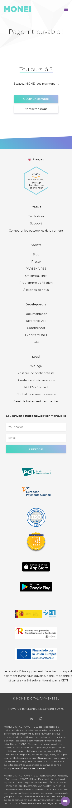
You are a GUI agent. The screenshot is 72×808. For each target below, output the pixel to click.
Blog (36, 254)
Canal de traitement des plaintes (36, 401)
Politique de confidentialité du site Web (25, 768)
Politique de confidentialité (36, 373)
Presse (36, 261)
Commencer (36, 328)
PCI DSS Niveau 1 (36, 387)
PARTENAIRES (36, 268)
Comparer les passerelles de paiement (36, 230)
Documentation (36, 314)
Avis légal (36, 366)
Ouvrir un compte (36, 99)
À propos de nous (36, 290)
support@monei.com (41, 757)
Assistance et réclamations (36, 380)
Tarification (36, 216)
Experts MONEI (36, 335)
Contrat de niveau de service (36, 394)
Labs (36, 342)
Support (36, 223)
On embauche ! (36, 276)
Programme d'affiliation (36, 282)
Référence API (36, 321)
